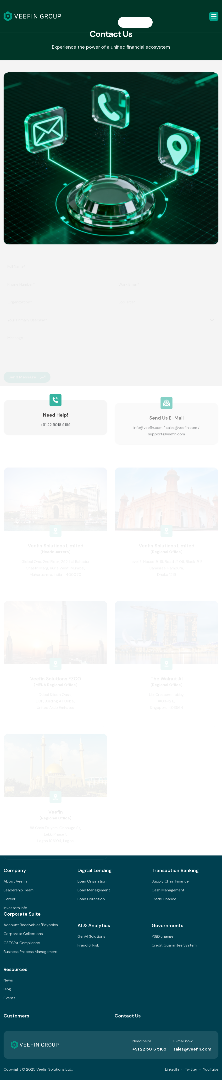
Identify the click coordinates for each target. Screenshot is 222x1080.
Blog (7, 989)
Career (10, 898)
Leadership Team (18, 890)
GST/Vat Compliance (22, 942)
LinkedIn (172, 1069)
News (8, 980)
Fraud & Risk (88, 945)
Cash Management (168, 890)
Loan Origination (92, 881)
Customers (16, 1016)
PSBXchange (162, 936)
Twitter (191, 1069)
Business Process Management (31, 951)
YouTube (210, 1069)
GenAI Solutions (91, 936)
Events (10, 997)
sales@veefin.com (181, 431)
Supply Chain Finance (170, 881)
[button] (213, 16)
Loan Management (94, 890)
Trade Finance (164, 898)
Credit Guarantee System (174, 945)
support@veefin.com (166, 438)
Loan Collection (91, 898)
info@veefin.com (147, 431)
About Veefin (15, 881)
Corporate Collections (23, 933)
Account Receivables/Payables (31, 924)
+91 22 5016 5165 (56, 428)
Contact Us (128, 1016)
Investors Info (15, 907)
